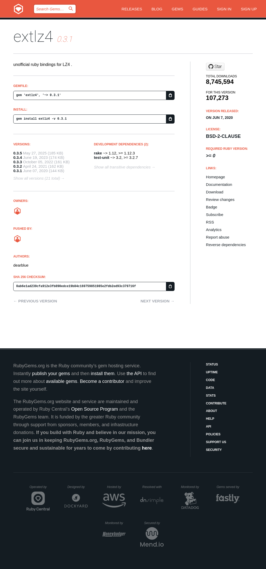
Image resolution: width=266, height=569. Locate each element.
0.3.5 (17, 153)
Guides (200, 9)
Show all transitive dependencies (122, 167)
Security (214, 450)
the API (134, 373)
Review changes (220, 199)
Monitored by (191, 487)
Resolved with (153, 487)
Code (210, 380)
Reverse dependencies (226, 244)
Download (214, 192)
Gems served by (228, 487)
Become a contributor (102, 381)
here (147, 448)
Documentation (219, 184)
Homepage (215, 177)
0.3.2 (17, 166)
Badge (211, 207)
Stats (211, 395)
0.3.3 (17, 162)
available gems (61, 381)
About (211, 411)
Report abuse (217, 237)
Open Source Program (94, 409)
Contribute (216, 403)
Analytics (214, 229)
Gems (177, 9)
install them (102, 373)
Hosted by (116, 487)
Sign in (224, 9)
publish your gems (51, 373)
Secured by (154, 523)
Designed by (77, 487)
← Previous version (35, 301)
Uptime (212, 372)
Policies (213, 434)
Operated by (40, 488)
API (208, 426)
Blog (156, 9)
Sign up (249, 9)
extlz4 (33, 36)
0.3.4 (17, 157)
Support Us (216, 442)
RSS (210, 222)
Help (210, 419)
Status (212, 364)
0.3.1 (17, 170)
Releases (132, 9)
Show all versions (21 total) (36, 178)
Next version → (158, 301)
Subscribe (214, 214)
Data (210, 388)
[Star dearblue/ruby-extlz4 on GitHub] (215, 67)
